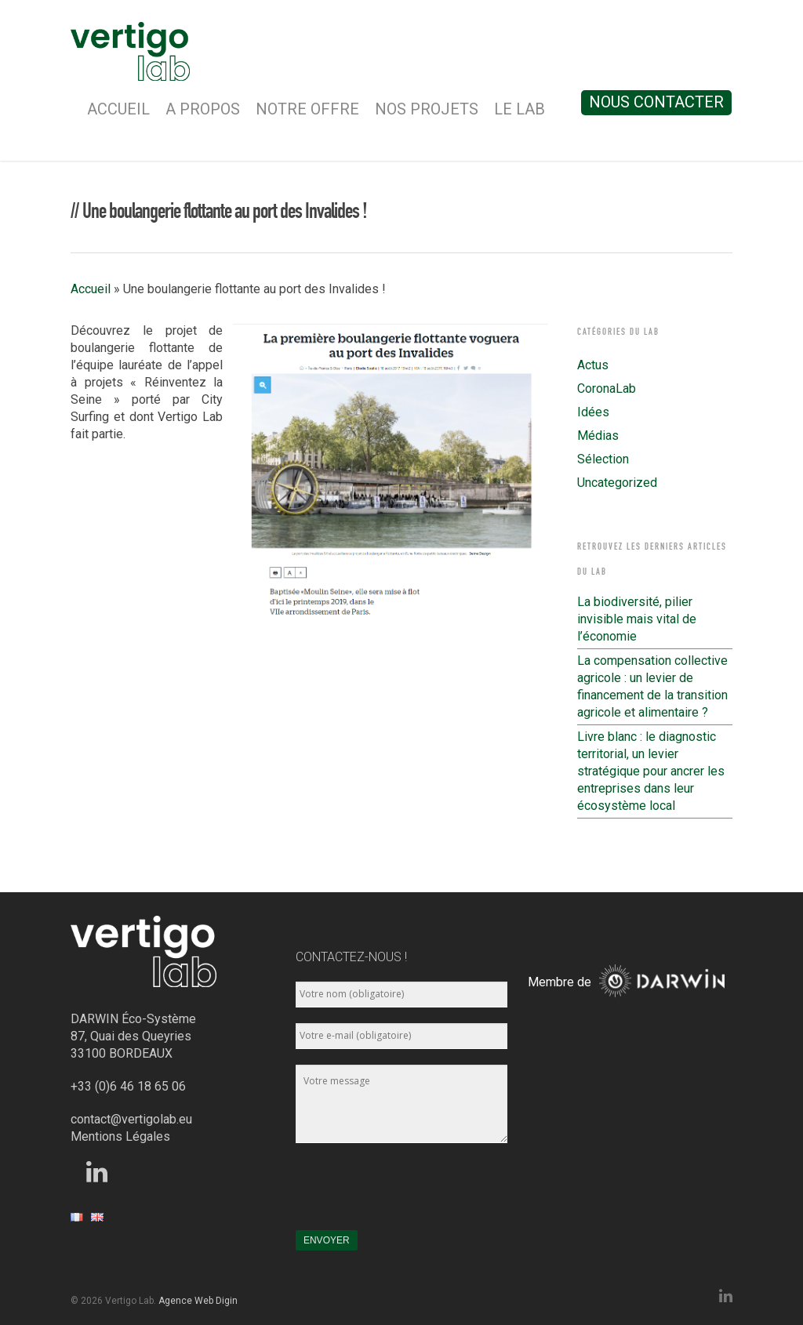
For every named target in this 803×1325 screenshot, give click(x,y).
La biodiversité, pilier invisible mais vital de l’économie (636, 619)
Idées (593, 412)
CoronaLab (606, 388)
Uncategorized (617, 482)
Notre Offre (307, 109)
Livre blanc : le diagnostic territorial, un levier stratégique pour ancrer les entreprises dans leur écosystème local (651, 771)
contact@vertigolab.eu (131, 1119)
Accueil (118, 109)
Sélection (603, 459)
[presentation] (415, 1194)
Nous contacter (656, 102)
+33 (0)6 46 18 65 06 (128, 1086)
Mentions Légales (120, 1136)
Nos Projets (426, 109)
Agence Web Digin (198, 1300)
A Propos (202, 109)
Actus (593, 365)
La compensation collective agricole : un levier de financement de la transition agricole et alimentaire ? (652, 686)
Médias (598, 435)
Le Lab (519, 109)
